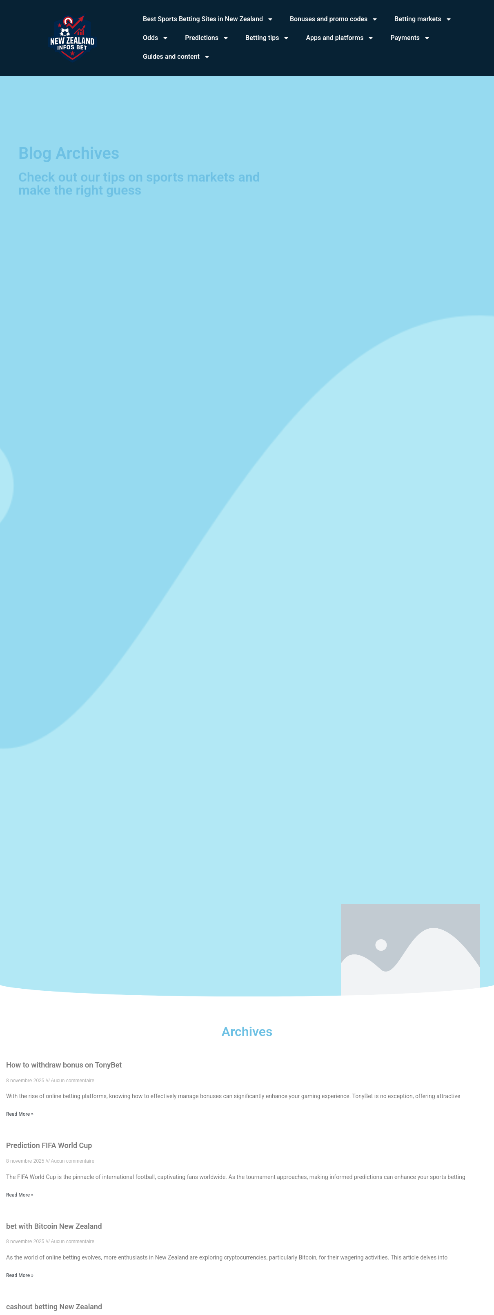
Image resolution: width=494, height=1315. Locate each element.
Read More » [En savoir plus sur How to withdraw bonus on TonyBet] (19, 1114)
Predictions (207, 38)
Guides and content (176, 56)
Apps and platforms (340, 38)
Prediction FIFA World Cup (49, 1145)
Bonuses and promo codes (334, 19)
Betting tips (267, 38)
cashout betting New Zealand (54, 1306)
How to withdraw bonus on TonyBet (64, 1065)
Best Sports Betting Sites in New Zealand (208, 19)
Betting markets (423, 19)
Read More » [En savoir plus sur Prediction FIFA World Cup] (19, 1195)
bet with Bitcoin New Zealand (54, 1226)
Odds (156, 38)
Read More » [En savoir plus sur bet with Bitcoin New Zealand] (19, 1275)
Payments (410, 38)
